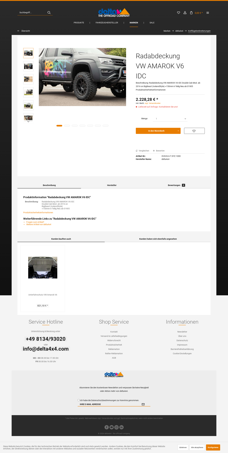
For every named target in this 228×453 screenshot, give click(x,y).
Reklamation (114, 349)
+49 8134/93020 (46, 339)
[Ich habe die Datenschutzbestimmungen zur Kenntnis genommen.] (79, 400)
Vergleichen (142, 151)
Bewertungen (176, 185)
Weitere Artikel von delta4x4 (37, 224)
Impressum (182, 345)
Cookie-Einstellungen (182, 353)
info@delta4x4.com (46, 348)
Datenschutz (182, 340)
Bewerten (159, 151)
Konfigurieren (213, 447)
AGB (114, 358)
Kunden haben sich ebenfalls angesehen (158, 239)
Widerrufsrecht (114, 340)
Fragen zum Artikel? (33, 222)
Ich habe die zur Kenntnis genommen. (109, 400)
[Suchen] (49, 12)
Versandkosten (107, 418)
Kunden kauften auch (61, 239)
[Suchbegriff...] (35, 12)
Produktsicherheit (114, 345)
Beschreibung (49, 185)
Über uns (182, 336)
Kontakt (114, 332)
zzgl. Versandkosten (153, 103)
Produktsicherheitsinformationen (38, 212)
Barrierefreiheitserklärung (182, 349)
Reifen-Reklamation (114, 353)
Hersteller (111, 185)
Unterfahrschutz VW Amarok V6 (42, 295)
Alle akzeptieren (197, 447)
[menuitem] (35, 12)
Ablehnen (183, 447)
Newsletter (182, 332)
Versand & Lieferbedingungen (114, 336)
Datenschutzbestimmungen (103, 400)
